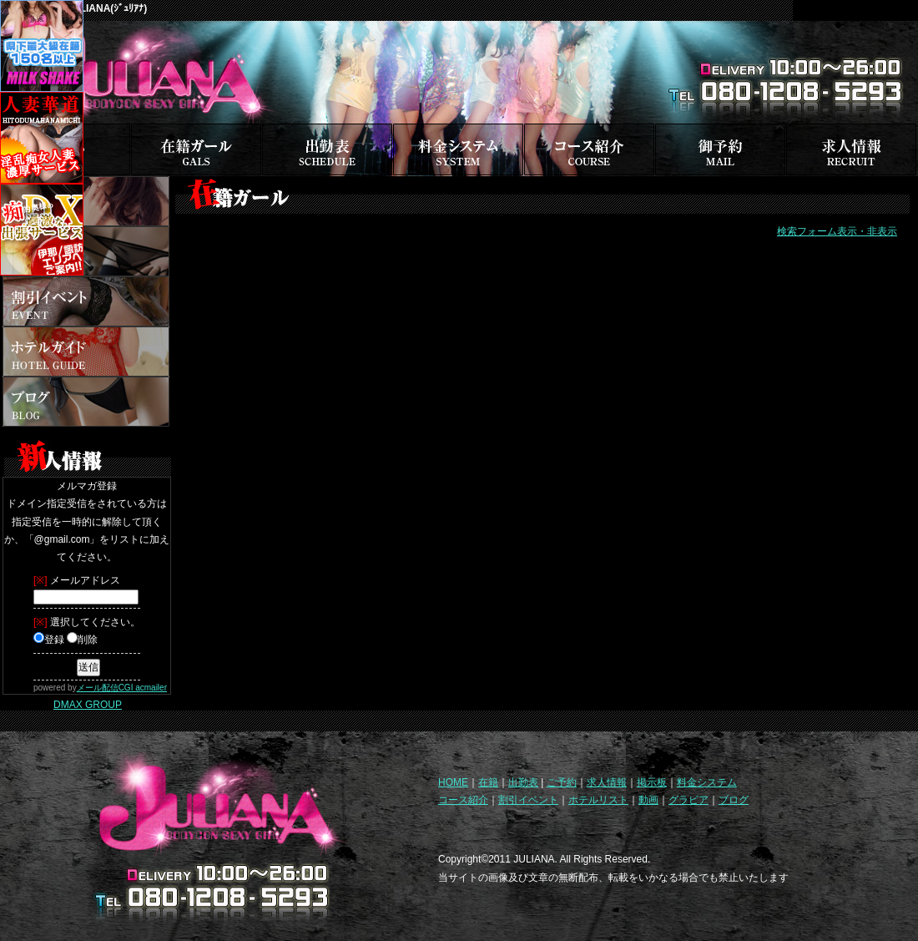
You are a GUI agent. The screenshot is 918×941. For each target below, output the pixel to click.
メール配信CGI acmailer (122, 687)
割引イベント (528, 800)
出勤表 (523, 782)
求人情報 (607, 782)
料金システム (707, 782)
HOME (453, 782)
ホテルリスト (598, 800)
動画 (648, 800)
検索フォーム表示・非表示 (837, 231)
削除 (82, 639)
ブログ (734, 800)
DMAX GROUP (87, 705)
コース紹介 (463, 800)
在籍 (488, 782)
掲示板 (652, 782)
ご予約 (562, 782)
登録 (48, 639)
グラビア (688, 800)
